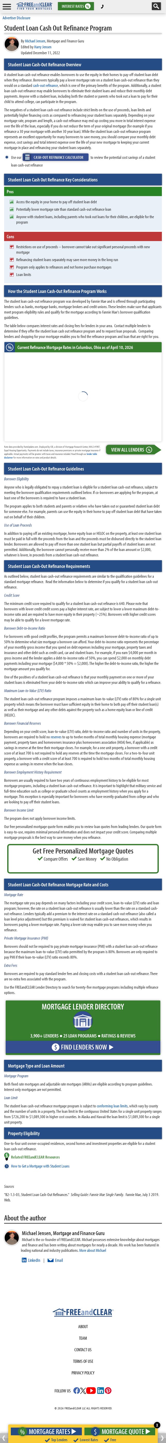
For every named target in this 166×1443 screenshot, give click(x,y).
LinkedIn (34, 1260)
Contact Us (83, 1350)
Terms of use (83, 1361)
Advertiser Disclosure (16, 17)
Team (83, 1338)
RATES (75, 6)
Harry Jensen (42, 46)
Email (59, 1260)
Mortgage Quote (119, 1431)
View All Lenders (132, 449)
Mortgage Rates (45, 1431)
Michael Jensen (35, 40)
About (83, 1326)
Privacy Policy (83, 1373)
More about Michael (92, 1250)
